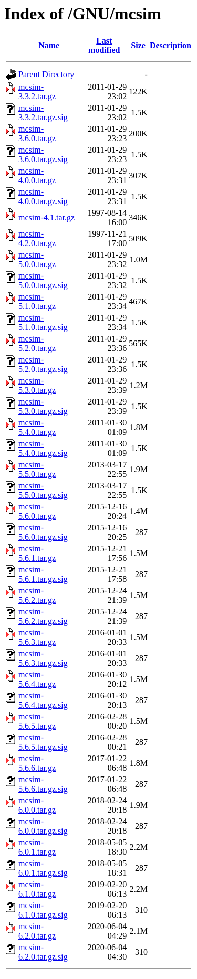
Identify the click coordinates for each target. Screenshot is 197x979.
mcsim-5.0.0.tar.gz (37, 259)
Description (170, 45)
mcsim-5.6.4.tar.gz (37, 679)
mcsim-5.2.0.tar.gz (37, 343)
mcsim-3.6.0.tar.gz (37, 133)
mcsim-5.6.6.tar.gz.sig (43, 784)
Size (138, 45)
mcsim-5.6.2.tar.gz (37, 595)
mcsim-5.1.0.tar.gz (37, 301)
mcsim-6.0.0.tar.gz (37, 805)
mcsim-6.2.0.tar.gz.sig (43, 952)
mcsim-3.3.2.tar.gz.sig (43, 112)
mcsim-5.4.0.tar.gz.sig (43, 448)
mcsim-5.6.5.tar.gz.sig (43, 742)
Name (48, 45)
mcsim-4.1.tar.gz (46, 217)
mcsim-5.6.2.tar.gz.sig (43, 616)
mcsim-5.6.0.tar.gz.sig (43, 532)
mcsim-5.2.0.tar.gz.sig (43, 364)
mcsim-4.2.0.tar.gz (37, 238)
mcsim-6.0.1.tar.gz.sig (43, 868)
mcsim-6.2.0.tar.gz (37, 931)
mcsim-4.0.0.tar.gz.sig (43, 196)
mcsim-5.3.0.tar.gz (37, 385)
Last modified (104, 45)
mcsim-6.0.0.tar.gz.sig (43, 826)
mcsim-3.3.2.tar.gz (37, 91)
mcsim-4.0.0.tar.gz (37, 175)
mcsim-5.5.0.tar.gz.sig (43, 490)
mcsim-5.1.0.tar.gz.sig (43, 322)
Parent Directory (46, 74)
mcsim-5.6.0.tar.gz (37, 511)
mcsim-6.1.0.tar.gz (37, 889)
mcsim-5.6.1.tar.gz (37, 553)
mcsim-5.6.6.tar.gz (37, 763)
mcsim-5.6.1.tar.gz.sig (43, 574)
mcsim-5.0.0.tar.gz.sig (43, 280)
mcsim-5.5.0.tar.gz (37, 469)
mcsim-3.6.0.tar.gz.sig (43, 154)
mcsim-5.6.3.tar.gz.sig (43, 658)
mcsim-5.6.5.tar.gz (37, 721)
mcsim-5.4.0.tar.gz (37, 427)
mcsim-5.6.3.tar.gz (37, 637)
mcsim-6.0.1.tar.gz (37, 847)
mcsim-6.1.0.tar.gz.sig (43, 910)
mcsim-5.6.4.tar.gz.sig (43, 700)
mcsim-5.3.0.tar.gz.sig (43, 406)
